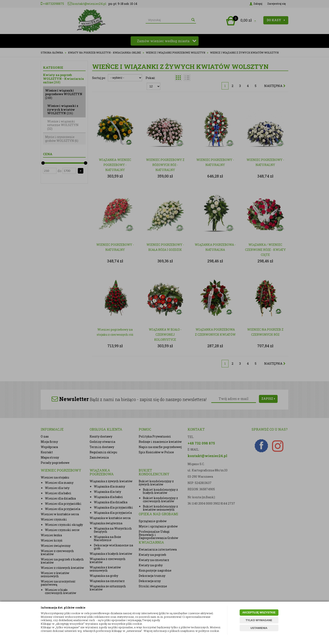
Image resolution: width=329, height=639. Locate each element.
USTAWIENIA (259, 628)
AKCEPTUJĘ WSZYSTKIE (258, 612)
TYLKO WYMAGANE (259, 620)
